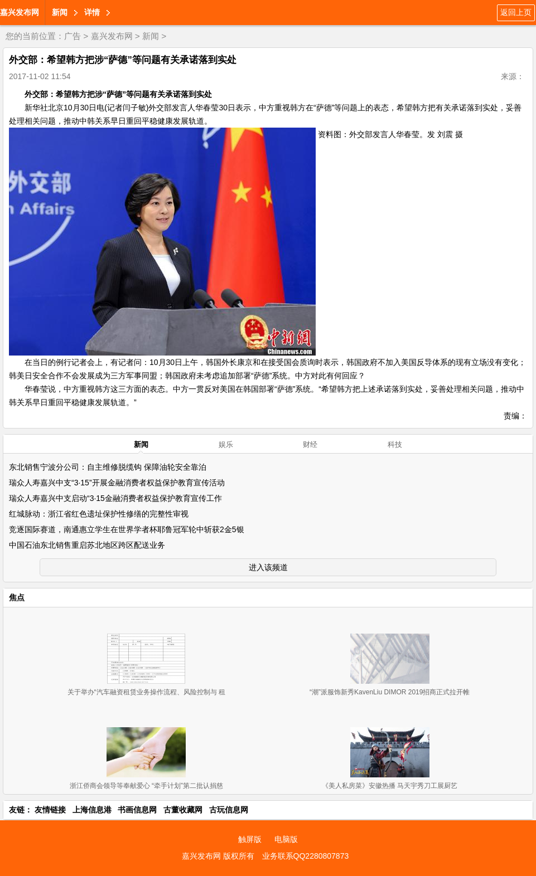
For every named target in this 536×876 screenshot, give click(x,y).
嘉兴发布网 (19, 12)
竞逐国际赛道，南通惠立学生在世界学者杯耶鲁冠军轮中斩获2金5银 (126, 529)
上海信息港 (92, 809)
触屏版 (250, 839)
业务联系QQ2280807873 (305, 855)
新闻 (59, 12)
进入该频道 (268, 567)
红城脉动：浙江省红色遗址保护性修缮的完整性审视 (99, 513)
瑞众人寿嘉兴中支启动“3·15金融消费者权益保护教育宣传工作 (115, 498)
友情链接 (50, 809)
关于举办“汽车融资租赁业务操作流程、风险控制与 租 (146, 692)
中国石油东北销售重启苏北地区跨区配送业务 (87, 545)
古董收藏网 (182, 809)
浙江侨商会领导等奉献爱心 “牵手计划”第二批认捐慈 (146, 786)
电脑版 (286, 839)
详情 (92, 12)
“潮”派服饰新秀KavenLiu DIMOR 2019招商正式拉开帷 (390, 692)
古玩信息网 (228, 809)
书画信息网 (137, 809)
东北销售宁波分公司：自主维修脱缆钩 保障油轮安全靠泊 (107, 467)
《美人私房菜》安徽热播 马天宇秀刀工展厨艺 (389, 786)
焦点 (17, 597)
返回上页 (516, 12)
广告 (72, 36)
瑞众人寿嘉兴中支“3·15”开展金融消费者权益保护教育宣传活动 (117, 482)
